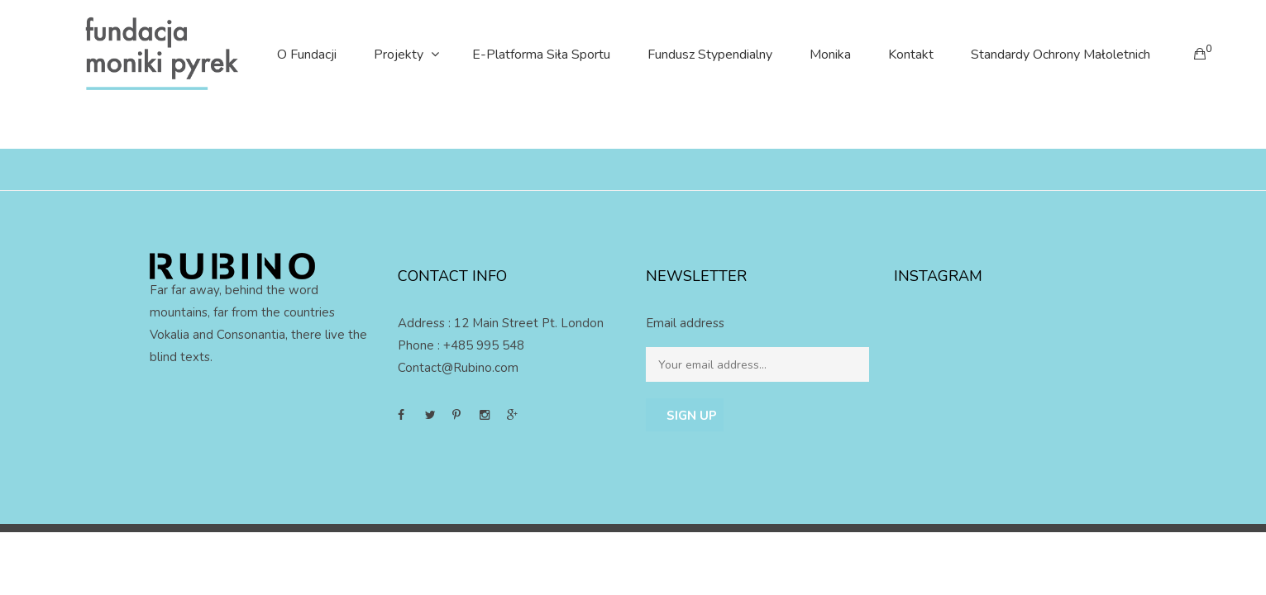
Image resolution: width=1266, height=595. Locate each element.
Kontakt (911, 54)
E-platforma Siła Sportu (541, 54)
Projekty (398, 54)
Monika (830, 54)
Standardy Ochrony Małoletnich (1060, 54)
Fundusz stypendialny (709, 54)
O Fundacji (307, 54)
